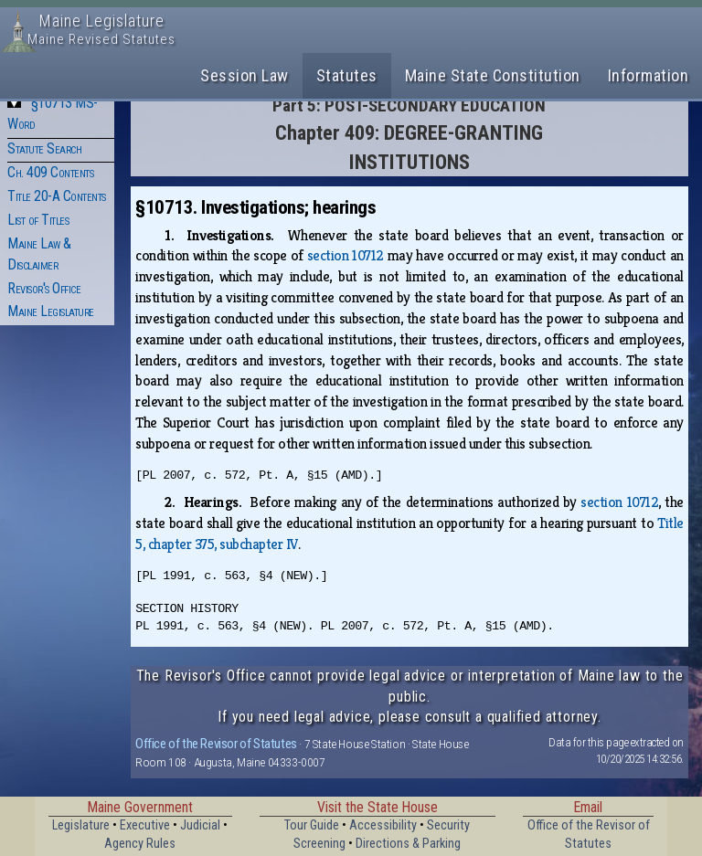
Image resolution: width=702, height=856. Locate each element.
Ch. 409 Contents (50, 172)
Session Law (244, 75)
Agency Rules (140, 843)
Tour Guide (311, 825)
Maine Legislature (50, 311)
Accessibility (383, 825)
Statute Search (44, 148)
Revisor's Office (43, 288)
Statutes (347, 75)
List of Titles (38, 219)
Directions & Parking (408, 843)
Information (648, 75)
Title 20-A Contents (56, 196)
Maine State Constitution (492, 75)
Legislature (81, 825)
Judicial (200, 825)
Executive (145, 825)
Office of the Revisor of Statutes (216, 743)
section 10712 (345, 255)
